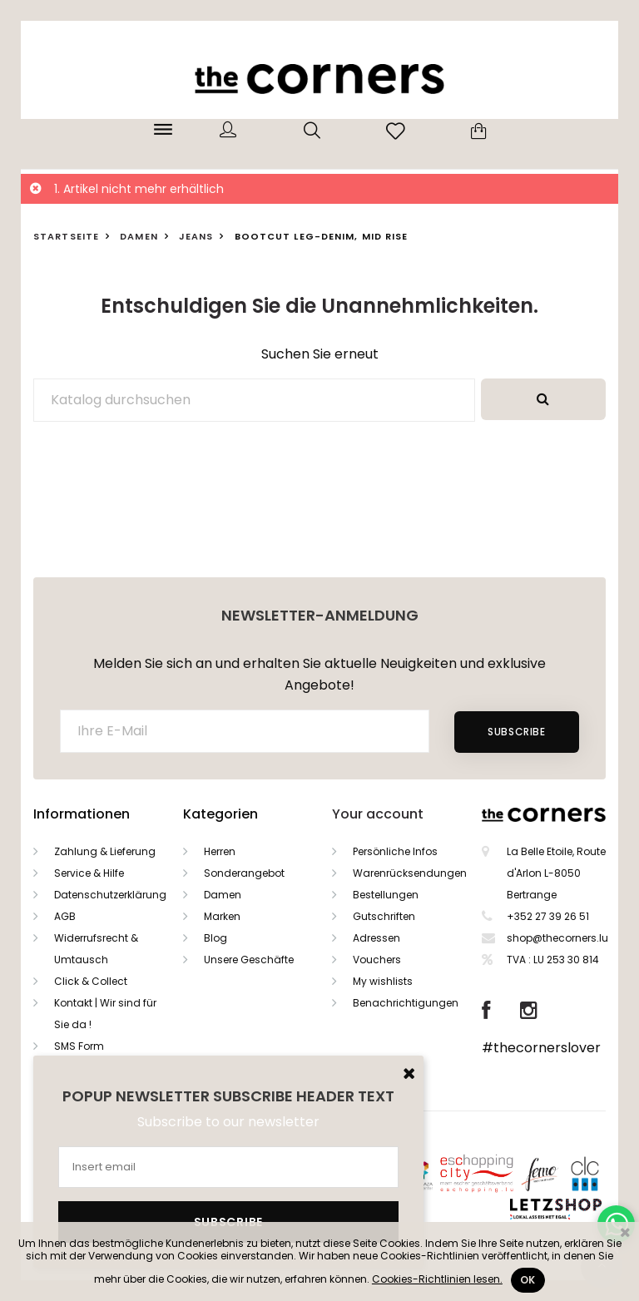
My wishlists (383, 981)
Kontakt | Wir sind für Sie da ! (105, 1013)
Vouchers (377, 959)
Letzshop (576, 1205)
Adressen (376, 938)
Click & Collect (90, 981)
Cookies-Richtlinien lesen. (437, 1279)
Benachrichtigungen (405, 1003)
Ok (528, 1280)
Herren (219, 851)
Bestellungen (386, 895)
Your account (378, 814)
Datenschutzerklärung (110, 895)
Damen (222, 895)
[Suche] (254, 400)
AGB (65, 916)
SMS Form (79, 1046)
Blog (215, 938)
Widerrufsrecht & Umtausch (96, 949)
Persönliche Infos (395, 851)
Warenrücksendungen (410, 873)
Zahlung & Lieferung (105, 851)
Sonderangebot (244, 873)
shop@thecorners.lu (557, 938)
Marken (222, 916)
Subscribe (516, 732)
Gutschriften (384, 916)
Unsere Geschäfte (249, 959)
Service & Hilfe (89, 873)
